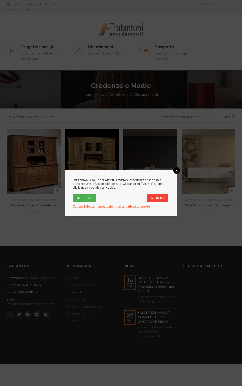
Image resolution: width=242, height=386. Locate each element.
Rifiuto (157, 198)
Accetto (84, 198)
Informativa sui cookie (133, 206)
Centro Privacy (84, 206)
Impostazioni (106, 206)
